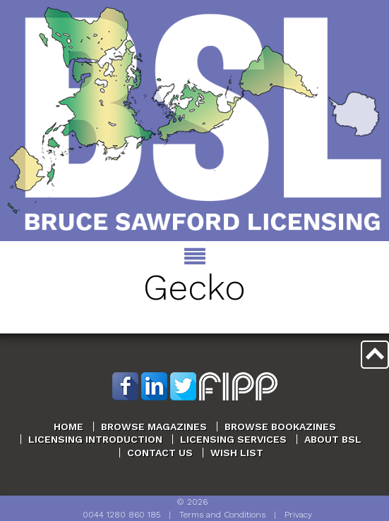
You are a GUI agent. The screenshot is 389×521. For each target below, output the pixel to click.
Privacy (298, 515)
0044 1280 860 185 (121, 515)
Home (68, 426)
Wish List (236, 452)
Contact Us (160, 452)
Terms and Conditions (222, 515)
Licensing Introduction (95, 439)
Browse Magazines (154, 426)
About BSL (332, 439)
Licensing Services (233, 439)
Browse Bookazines (280, 426)
